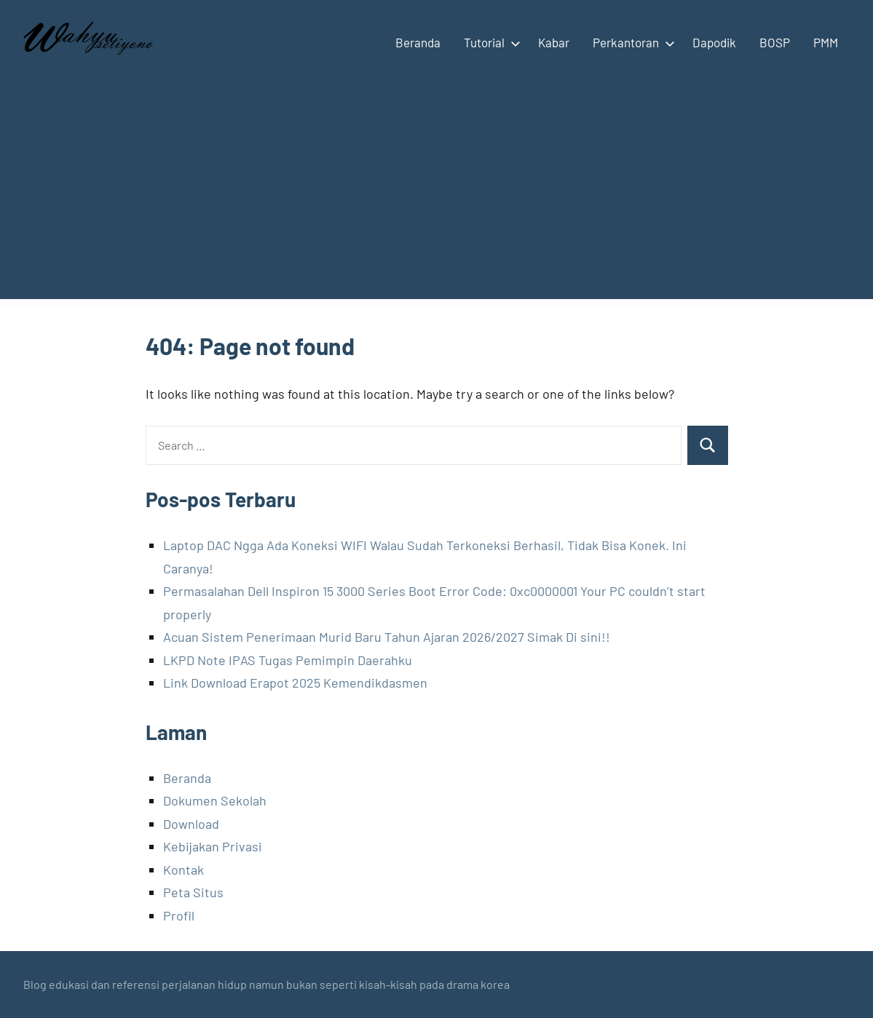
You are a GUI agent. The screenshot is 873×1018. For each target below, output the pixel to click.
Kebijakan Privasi (212, 846)
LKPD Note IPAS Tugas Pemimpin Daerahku (287, 660)
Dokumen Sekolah (214, 800)
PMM (825, 42)
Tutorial (489, 42)
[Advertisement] (436, 197)
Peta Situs (193, 892)
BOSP (774, 42)
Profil (178, 915)
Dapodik (714, 42)
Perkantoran (631, 42)
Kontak (183, 870)
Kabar (553, 42)
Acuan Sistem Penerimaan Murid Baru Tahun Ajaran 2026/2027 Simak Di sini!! (386, 637)
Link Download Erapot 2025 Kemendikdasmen (295, 683)
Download (191, 824)
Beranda (418, 42)
